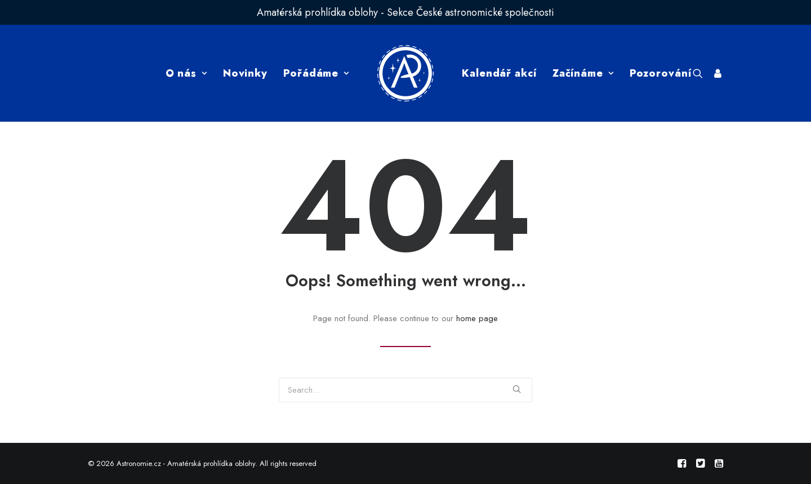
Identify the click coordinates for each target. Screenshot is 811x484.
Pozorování (661, 73)
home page (477, 318)
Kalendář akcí (499, 73)
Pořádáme (316, 73)
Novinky (245, 73)
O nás (186, 73)
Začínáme (583, 73)
